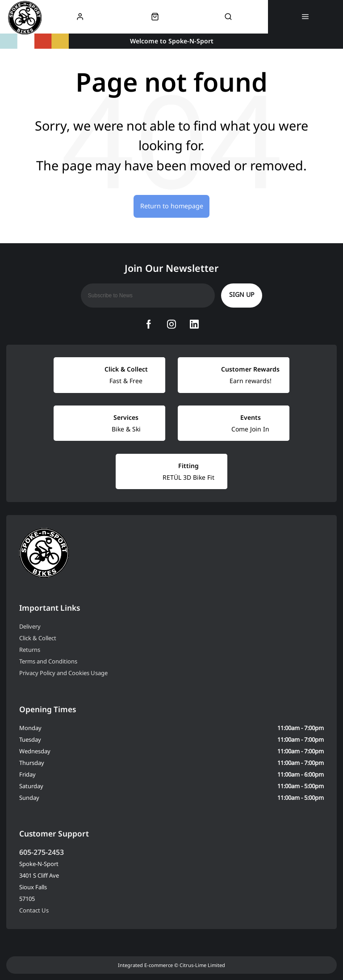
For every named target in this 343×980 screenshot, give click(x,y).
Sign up (241, 294)
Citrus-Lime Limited (202, 965)
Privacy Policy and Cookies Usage (63, 673)
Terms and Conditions (48, 661)
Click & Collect (37, 638)
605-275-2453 (41, 852)
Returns (29, 650)
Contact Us (34, 910)
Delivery (30, 626)
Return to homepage (171, 206)
